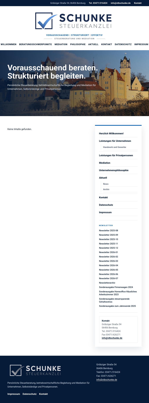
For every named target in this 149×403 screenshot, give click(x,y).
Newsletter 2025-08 (108, 230)
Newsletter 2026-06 (108, 274)
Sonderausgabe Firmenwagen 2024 (116, 287)
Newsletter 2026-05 (108, 270)
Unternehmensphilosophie (113, 170)
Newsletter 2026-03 (108, 261)
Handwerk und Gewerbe (114, 147)
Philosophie (77, 44)
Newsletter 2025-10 (108, 239)
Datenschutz (123, 44)
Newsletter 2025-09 (108, 235)
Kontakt (137, 3)
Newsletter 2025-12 (108, 248)
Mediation (61, 44)
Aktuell (93, 44)
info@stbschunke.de (121, 3)
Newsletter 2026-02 (108, 256)
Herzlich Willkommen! (111, 133)
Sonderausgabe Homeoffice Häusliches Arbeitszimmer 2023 (118, 293)
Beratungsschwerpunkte (35, 44)
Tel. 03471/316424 (98, 3)
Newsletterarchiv (107, 283)
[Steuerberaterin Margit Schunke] (74, 20)
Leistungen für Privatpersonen (116, 155)
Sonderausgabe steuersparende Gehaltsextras (114, 300)
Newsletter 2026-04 (108, 265)
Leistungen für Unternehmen (115, 140)
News (106, 184)
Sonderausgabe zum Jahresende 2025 (117, 306)
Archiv (106, 189)
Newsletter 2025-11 (108, 243)
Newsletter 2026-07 (108, 278)
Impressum (141, 44)
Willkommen (8, 44)
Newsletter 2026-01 (108, 252)
